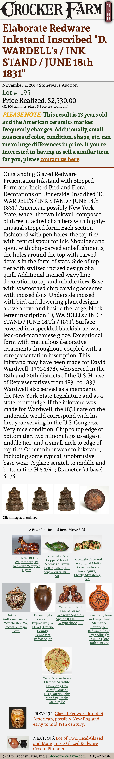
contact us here (59, 159)
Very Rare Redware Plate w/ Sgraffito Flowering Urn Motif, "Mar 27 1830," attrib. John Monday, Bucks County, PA (57, 690)
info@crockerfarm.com (67, 756)
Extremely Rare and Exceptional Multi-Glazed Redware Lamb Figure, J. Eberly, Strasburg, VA (87, 569)
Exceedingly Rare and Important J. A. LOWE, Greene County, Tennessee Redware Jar (43, 627)
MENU (108, 12)
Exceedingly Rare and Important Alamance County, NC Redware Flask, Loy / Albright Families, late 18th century (99, 629)
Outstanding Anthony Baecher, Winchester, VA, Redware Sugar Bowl (16, 623)
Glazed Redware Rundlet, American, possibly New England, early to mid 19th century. (68, 719)
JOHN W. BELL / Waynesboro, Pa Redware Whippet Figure (26, 564)
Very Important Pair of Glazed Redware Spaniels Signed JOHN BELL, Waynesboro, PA (70, 615)
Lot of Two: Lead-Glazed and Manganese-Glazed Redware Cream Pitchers (68, 743)
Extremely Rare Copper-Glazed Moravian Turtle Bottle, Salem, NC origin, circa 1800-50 (57, 566)
